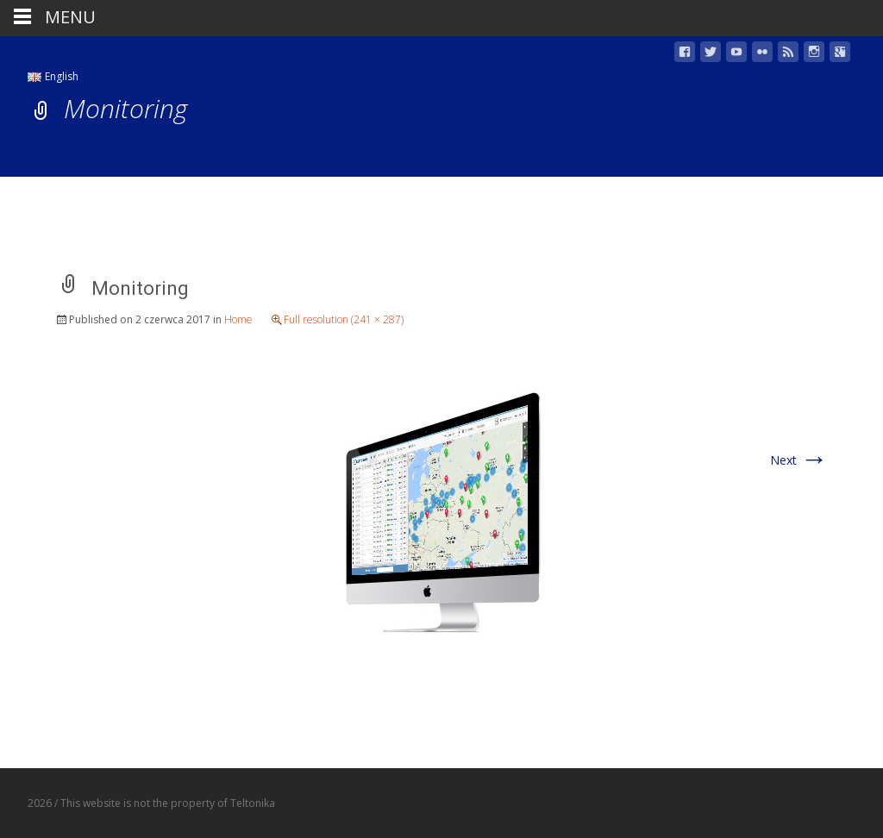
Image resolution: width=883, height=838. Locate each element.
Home (238, 319)
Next (799, 460)
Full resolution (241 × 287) (344, 319)
